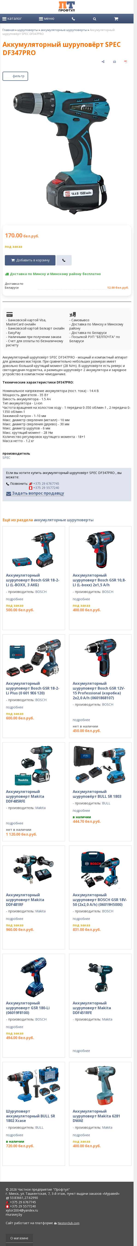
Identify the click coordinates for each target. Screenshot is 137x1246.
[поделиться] (103, 61)
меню (46, 18)
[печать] (114, 61)
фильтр (15, 75)
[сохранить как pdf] (126, 61)
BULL (106, 803)
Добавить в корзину (33, 260)
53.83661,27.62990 (24, 1197)
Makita (40, 808)
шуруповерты (27, 30)
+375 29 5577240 (44, 487)
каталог (12, 18)
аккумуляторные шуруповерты (64, 30)
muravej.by (14, 1214)
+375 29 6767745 (44, 483)
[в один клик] (64, 260)
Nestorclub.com (68, 1223)
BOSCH (41, 591)
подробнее (14, 599)
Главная (9, 30)
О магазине (19, 1238)
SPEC (6, 457)
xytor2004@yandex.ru (22, 1210)
